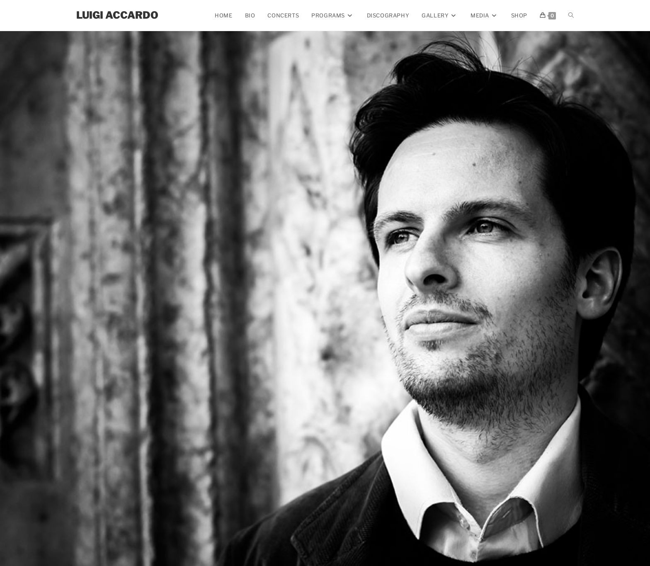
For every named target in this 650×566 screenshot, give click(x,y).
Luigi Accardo (117, 15)
